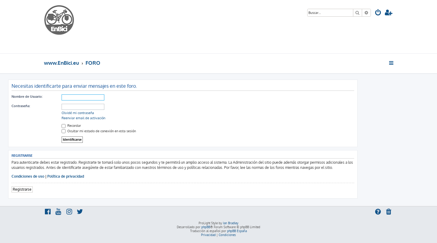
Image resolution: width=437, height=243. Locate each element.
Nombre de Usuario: (27, 96)
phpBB (205, 227)
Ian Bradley (230, 223)
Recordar (71, 125)
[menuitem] (378, 13)
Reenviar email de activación (83, 118)
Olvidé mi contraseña (78, 113)
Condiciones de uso (28, 176)
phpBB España (237, 231)
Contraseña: (21, 106)
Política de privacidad (65, 176)
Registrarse (22, 189)
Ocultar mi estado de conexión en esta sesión (99, 131)
